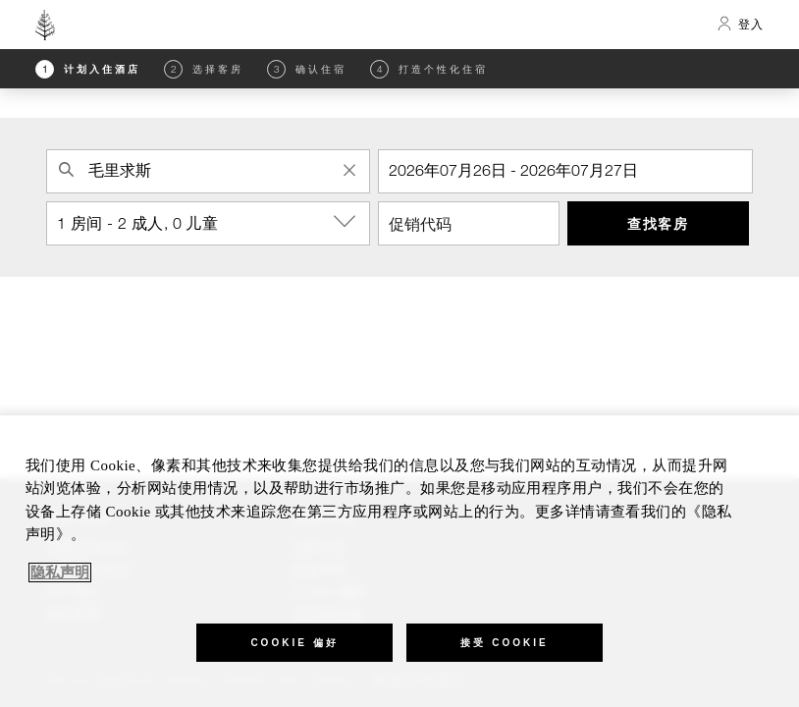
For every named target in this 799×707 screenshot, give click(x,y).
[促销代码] (468, 223)
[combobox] (208, 171)
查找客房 (658, 223)
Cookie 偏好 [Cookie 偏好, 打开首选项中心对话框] (294, 642)
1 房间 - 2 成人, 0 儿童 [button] (213, 222)
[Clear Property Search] (349, 169)
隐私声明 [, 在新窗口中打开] (59, 572)
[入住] (565, 171)
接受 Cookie (504, 642)
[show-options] (346, 222)
